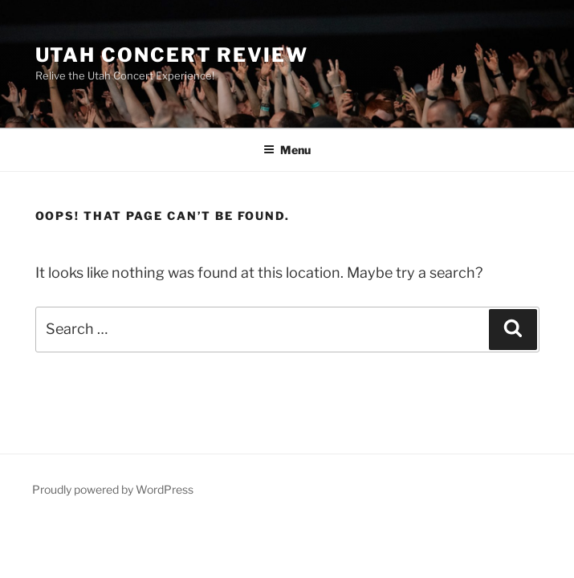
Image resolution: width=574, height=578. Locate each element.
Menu (287, 150)
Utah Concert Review (171, 55)
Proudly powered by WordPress (112, 489)
